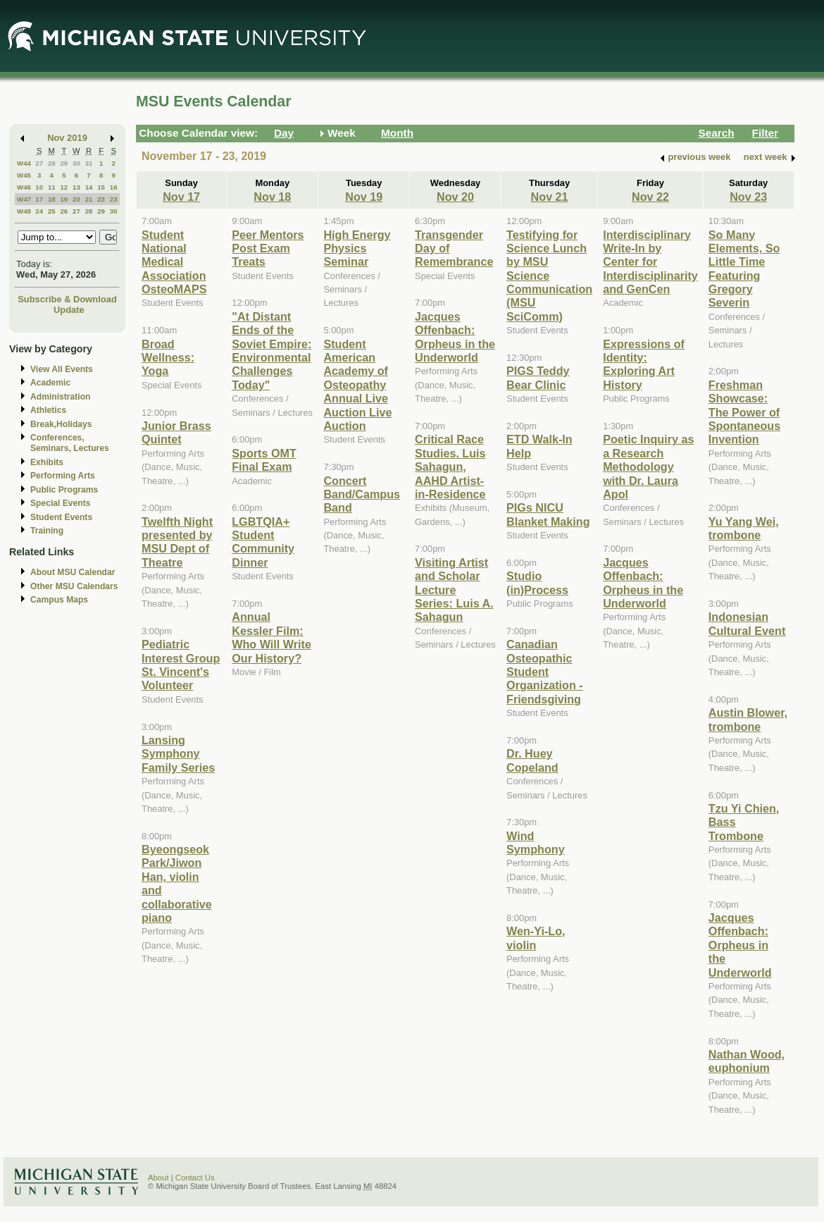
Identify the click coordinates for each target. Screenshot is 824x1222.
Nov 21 (549, 196)
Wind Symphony (535, 842)
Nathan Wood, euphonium (746, 1061)
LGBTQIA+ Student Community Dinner (263, 542)
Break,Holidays (61, 424)
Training (46, 531)
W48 (24, 211)
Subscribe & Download (67, 299)
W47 (24, 199)
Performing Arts (62, 476)
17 (39, 199)
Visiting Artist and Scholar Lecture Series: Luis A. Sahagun (454, 590)
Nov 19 (363, 196)
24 (39, 211)
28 (52, 163)
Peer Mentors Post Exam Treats (268, 248)
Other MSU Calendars (74, 586)
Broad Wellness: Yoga (168, 358)
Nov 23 (748, 196)
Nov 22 (650, 196)
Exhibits (46, 462)
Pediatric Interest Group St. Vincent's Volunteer (181, 664)
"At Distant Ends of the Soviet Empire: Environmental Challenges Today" (271, 350)
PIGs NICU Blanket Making (548, 514)
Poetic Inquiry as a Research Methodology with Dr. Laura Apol (648, 466)
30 (76, 163)
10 (39, 187)
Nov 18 (272, 196)
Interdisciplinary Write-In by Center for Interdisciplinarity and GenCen (650, 262)
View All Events (61, 369)
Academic (50, 383)
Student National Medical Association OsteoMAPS (174, 262)
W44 (24, 163)
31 (89, 163)
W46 (24, 187)
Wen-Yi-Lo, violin (535, 938)
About (158, 1177)
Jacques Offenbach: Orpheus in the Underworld (455, 337)
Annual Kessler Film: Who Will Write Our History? (271, 637)
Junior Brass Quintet (176, 432)
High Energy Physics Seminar (356, 248)
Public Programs (64, 490)
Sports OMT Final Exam (264, 460)
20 (76, 199)
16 (114, 187)
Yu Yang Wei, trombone (743, 528)
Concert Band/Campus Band (361, 494)
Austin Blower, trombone (747, 719)
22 (101, 199)
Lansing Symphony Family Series (178, 754)
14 (89, 187)
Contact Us (195, 1177)
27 (39, 163)
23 (114, 199)
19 (64, 199)
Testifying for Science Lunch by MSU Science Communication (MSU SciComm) (549, 275)
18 (52, 199)
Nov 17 (181, 196)
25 (52, 211)
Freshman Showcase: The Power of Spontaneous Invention (744, 412)
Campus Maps (59, 600)
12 (64, 187)
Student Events (61, 517)
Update (69, 309)
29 (64, 163)
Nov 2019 (67, 137)
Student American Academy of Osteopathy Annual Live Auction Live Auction (357, 385)
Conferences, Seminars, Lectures (69, 443)
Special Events (60, 503)
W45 (24, 175)
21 (89, 199)
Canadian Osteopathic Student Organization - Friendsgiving (544, 671)
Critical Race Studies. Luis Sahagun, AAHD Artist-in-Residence (450, 466)
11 (52, 187)
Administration (60, 397)
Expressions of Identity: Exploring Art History (644, 364)
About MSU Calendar (72, 572)
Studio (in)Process (537, 582)
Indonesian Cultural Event (747, 623)
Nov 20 (455, 196)
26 (64, 211)
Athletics (48, 410)
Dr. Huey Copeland (532, 760)
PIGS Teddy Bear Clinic (537, 377)
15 (101, 187)
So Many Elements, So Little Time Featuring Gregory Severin (744, 268)
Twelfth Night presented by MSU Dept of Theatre (177, 542)
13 (76, 187)
